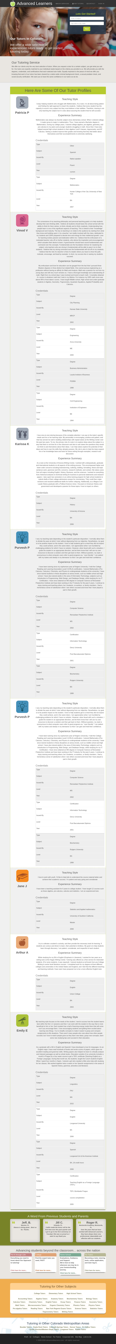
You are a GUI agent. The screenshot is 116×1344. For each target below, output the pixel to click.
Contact (91, 3)
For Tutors (78, 3)
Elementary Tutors (56, 1293)
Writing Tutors (67, 1312)
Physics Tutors (94, 1305)
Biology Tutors (91, 1299)
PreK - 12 (27, 1337)
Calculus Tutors (19, 1302)
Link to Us (87, 1337)
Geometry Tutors (95, 1302)
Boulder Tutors (25, 1327)
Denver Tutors (75, 1327)
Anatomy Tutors (57, 1299)
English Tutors (51, 1302)
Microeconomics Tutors (37, 1305)
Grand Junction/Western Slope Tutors (44, 1329)
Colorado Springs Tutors (58, 1327)
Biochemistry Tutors (74, 1299)
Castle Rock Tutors (40, 1327)
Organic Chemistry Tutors (60, 1305)
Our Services (62, 3)
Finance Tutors (80, 1302)
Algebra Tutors (41, 1299)
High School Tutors (74, 1293)
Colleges (36, 1337)
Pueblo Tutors (80, 1329)
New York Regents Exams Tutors (58, 1308)
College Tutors (39, 1293)
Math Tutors (19, 1305)
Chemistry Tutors (35, 1302)
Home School (46, 1337)
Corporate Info (68, 1337)
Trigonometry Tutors (50, 1312)
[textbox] (87, 18)
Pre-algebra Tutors (20, 1308)
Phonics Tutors (79, 1305)
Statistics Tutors (96, 1308)
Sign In (101, 3)
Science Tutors (81, 1308)
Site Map (78, 1337)
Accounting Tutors (25, 1299)
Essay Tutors (66, 1302)
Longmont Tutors (67, 1329)
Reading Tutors (37, 1308)
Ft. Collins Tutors (89, 1327)
